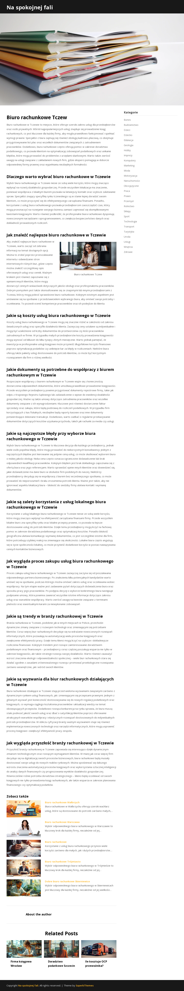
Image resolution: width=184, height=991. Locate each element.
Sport (127, 216)
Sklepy (127, 211)
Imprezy (128, 155)
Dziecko (128, 135)
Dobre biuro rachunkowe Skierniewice (67, 881)
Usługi (127, 241)
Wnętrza (128, 246)
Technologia (130, 221)
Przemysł (129, 201)
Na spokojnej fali (30, 7)
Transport (129, 226)
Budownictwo (131, 124)
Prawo (127, 196)
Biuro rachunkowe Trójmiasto (63, 861)
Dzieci (127, 129)
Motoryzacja (130, 175)
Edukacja (128, 140)
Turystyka (129, 231)
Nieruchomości (132, 180)
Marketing (129, 165)
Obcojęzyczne (131, 185)
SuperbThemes (85, 985)
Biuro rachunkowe (56, 841)
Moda (127, 170)
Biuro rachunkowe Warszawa (62, 822)
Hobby (127, 150)
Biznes (127, 119)
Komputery (130, 160)
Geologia (128, 145)
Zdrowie (128, 251)
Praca (127, 190)
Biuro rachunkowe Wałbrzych (62, 802)
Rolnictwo (129, 206)
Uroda (127, 236)
